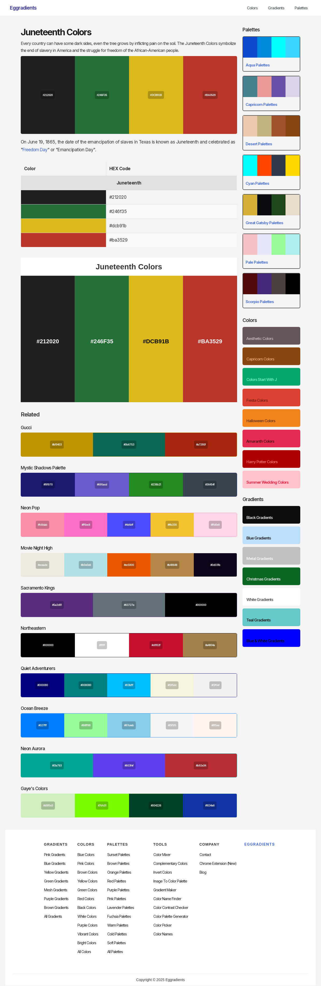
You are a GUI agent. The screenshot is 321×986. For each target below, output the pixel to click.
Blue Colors (85, 855)
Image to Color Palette (170, 881)
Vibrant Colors (87, 934)
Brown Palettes (118, 863)
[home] (23, 8)
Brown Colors (87, 872)
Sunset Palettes (118, 855)
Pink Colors (85, 863)
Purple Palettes (118, 890)
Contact (205, 855)
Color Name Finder (167, 899)
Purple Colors (87, 925)
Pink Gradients (54, 855)
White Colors (86, 916)
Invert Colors (162, 872)
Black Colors (86, 908)
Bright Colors (86, 943)
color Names (163, 934)
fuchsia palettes (119, 916)
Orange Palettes (119, 872)
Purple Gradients (56, 899)
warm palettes (117, 925)
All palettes (115, 952)
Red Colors (85, 899)
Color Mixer (161, 855)
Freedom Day (35, 149)
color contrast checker (170, 908)
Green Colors (87, 890)
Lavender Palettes (120, 908)
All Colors (84, 952)
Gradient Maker (164, 890)
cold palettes (117, 934)
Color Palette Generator (170, 916)
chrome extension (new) (218, 863)
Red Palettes (116, 881)
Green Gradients (56, 881)
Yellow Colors (87, 881)
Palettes (301, 7)
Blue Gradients (54, 863)
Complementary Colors (170, 863)
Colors (252, 7)
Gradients (276, 7)
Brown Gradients (56, 908)
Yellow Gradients (56, 872)
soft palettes (116, 943)
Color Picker (162, 925)
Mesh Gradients (55, 890)
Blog (202, 872)
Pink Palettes (116, 899)
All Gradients (53, 916)
